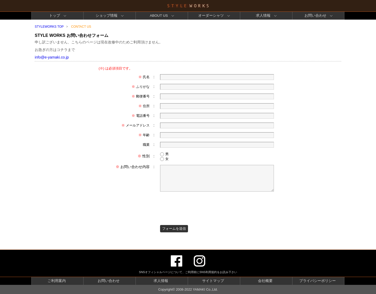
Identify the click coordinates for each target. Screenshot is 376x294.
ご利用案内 (57, 281)
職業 (146, 145)
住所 (144, 106)
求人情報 (263, 16)
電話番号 (141, 116)
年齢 (144, 135)
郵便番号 (141, 96)
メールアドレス (135, 125)
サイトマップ (213, 281)
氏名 (144, 77)
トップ (54, 16)
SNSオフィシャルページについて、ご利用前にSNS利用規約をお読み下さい (188, 272)
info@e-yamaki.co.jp (52, 57)
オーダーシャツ (211, 16)
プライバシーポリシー (317, 281)
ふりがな (141, 87)
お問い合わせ (315, 16)
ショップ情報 (107, 16)
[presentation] (199, 205)
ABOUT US (159, 16)
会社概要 (265, 281)
